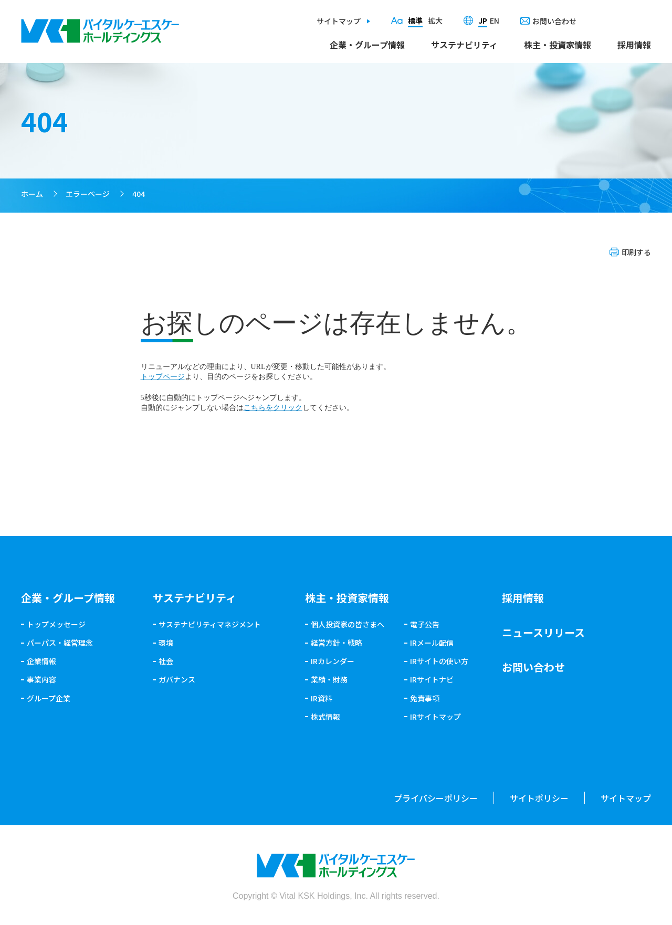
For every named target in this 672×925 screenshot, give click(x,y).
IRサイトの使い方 (439, 661)
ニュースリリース (543, 632)
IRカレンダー (332, 661)
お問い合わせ (554, 21)
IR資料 (321, 698)
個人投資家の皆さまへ (347, 624)
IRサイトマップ (435, 716)
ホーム (32, 193)
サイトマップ (339, 21)
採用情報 (634, 44)
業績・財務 (329, 679)
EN (494, 20)
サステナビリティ (464, 44)
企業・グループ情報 (367, 44)
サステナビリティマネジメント (210, 624)
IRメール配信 (432, 642)
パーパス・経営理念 (60, 642)
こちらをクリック (273, 408)
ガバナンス (177, 679)
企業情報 (41, 661)
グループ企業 (48, 698)
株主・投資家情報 (557, 44)
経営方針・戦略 (336, 642)
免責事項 (424, 698)
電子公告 (424, 624)
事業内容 (41, 679)
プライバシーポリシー (436, 798)
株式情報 (325, 716)
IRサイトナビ (432, 679)
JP (482, 20)
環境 (166, 642)
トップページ (163, 377)
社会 (166, 661)
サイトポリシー (539, 798)
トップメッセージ (56, 624)
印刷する (636, 252)
